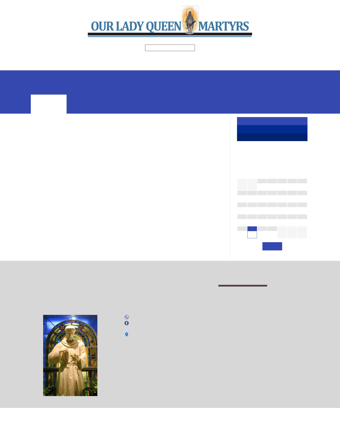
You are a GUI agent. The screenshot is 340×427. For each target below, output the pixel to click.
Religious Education (186, 57)
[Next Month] (302, 172)
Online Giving (233, 66)
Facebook (138, 374)
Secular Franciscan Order (51, 222)
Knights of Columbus (48, 199)
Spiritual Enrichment (234, 57)
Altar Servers (42, 168)
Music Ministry (43, 208)
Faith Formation (272, 130)
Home (71, 57)
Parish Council (43, 218)
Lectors (38, 203)
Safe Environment (169, 66)
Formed (269, 57)
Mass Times (92, 57)
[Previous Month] (242, 172)
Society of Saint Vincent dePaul (55, 227)
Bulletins (120, 57)
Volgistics (202, 66)
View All (272, 253)
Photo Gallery (107, 66)
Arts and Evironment (48, 173)
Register (272, 121)
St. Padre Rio (42, 213)
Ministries (149, 57)
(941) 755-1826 (142, 368)
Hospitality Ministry (47, 187)
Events (137, 66)
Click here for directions (148, 386)
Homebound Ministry (48, 182)
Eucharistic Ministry (47, 178)
